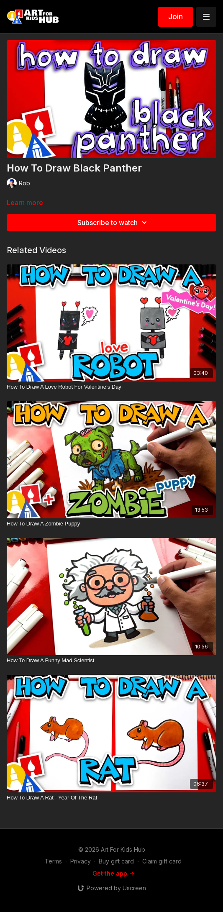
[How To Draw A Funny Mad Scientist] (111, 660)
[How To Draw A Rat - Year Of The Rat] (111, 798)
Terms (53, 861)
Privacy (80, 861)
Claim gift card (162, 861)
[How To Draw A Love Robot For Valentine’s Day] (111, 387)
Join (175, 16)
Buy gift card (116, 861)
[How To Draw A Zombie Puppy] (111, 524)
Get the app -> (113, 873)
